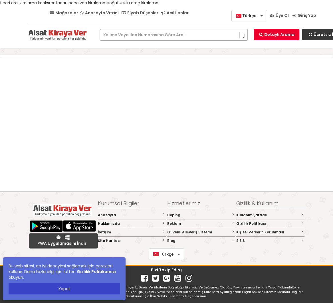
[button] (249, 15)
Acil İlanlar (175, 13)
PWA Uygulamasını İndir (61, 240)
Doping (201, 215)
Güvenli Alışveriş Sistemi (201, 232)
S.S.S (270, 240)
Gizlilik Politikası (270, 223)
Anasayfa (132, 215)
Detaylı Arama (276, 34)
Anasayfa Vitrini (99, 13)
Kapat (64, 289)
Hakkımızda (132, 223)
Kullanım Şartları (270, 215)
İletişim (132, 232)
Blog (201, 240)
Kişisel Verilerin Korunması (270, 232)
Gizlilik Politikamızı (96, 271)
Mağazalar (63, 13)
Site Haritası (132, 240)
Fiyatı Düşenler (139, 13)
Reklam (201, 223)
